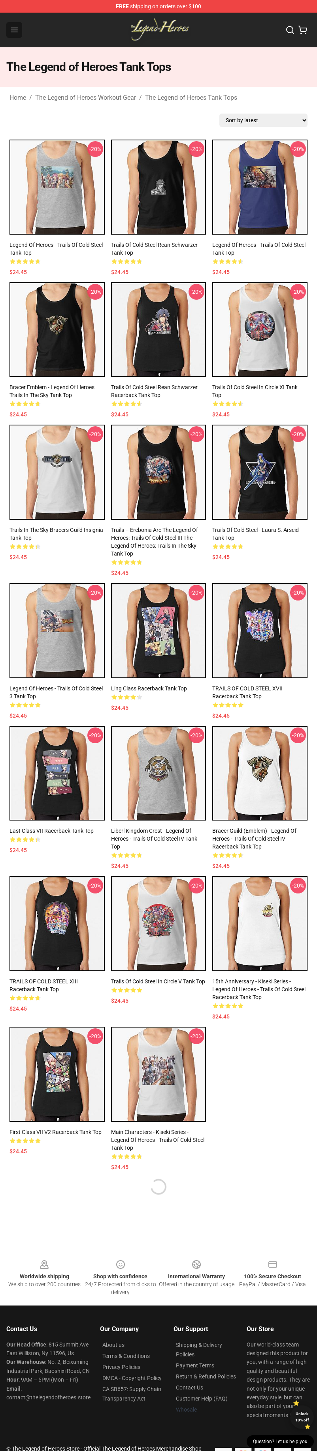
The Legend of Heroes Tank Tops (191, 97)
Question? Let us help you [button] (280, 1441)
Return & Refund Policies (206, 1376)
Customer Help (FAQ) (202, 1398)
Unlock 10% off (302, 1417)
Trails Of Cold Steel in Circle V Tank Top (158, 981)
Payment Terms (195, 1365)
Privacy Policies (121, 1367)
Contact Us (189, 1387)
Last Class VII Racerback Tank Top (51, 831)
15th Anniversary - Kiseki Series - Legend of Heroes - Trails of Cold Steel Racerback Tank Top (259, 989)
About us (113, 1345)
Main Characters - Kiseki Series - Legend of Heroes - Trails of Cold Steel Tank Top (157, 1140)
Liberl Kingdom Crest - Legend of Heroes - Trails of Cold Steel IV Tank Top (154, 839)
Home (17, 97)
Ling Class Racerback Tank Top (149, 688)
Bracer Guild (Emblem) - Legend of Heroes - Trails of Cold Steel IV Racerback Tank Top (254, 839)
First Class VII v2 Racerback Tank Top (55, 1132)
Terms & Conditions (126, 1356)
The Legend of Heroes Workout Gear (85, 97)
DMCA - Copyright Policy (132, 1378)
